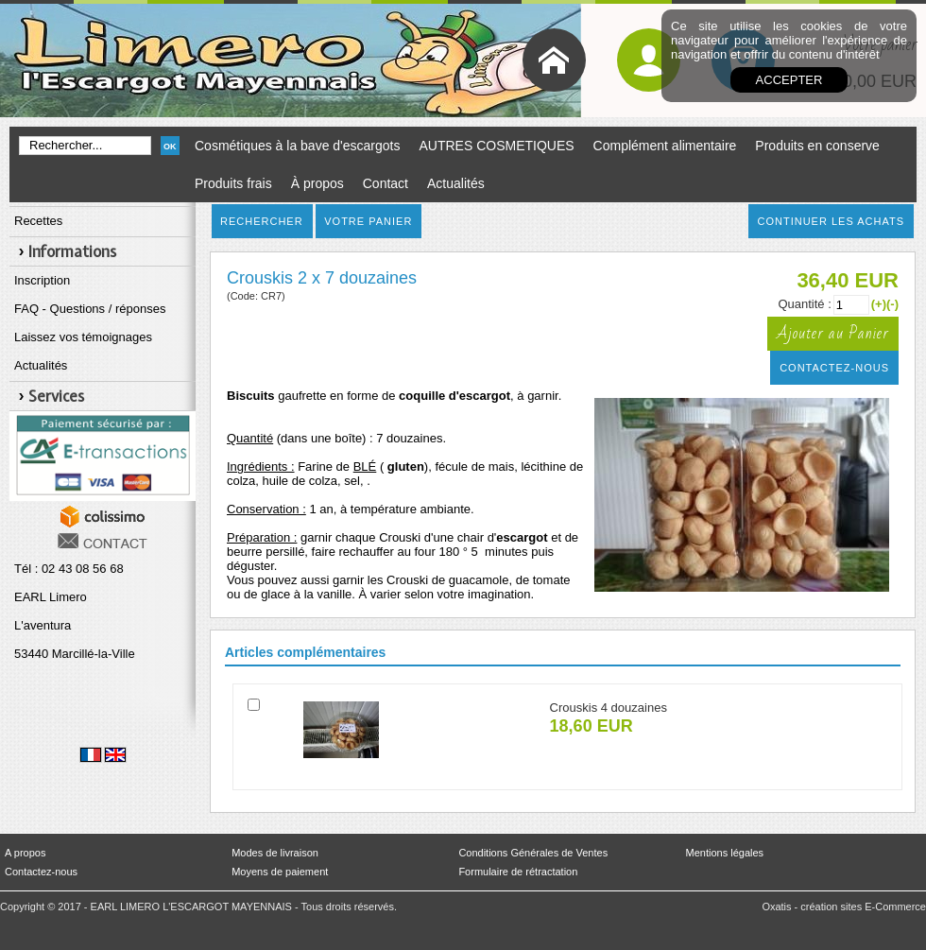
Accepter (789, 80)
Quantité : (804, 304)
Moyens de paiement (280, 871)
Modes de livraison (275, 852)
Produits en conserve (817, 145)
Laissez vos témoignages (83, 337)
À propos (317, 183)
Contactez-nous (41, 871)
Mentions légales (725, 852)
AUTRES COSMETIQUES (496, 145)
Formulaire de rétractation (517, 871)
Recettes (38, 221)
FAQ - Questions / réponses (89, 309)
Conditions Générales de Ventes (533, 852)
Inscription (42, 280)
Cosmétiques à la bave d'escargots (297, 145)
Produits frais (233, 183)
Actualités (456, 183)
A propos (25, 852)
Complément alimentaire (665, 145)
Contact (385, 183)
